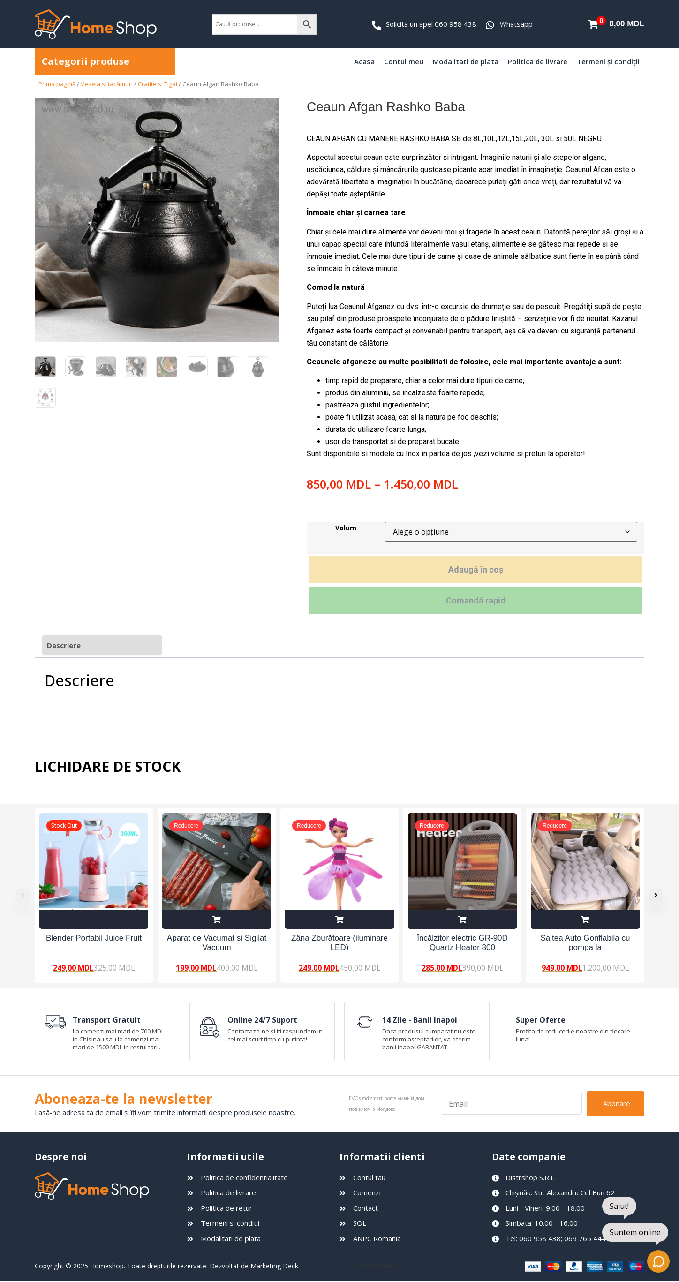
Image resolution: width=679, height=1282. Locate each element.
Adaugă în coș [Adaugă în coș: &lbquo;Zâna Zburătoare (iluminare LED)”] (339, 919)
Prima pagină (56, 84)
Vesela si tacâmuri (107, 84)
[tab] (102, 645)
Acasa (364, 61)
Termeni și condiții (608, 61)
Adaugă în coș (475, 569)
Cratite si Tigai (157, 84)
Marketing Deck (274, 1266)
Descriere (64, 645)
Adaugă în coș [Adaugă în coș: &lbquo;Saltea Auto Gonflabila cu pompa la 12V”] (585, 919)
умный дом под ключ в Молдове (436, 1266)
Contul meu (403, 61)
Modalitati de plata (465, 61)
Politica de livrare (537, 61)
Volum (345, 528)
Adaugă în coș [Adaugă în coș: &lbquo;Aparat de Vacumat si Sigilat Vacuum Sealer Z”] (216, 919)
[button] (660, 895)
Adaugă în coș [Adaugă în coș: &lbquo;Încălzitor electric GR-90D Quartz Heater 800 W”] (462, 919)
